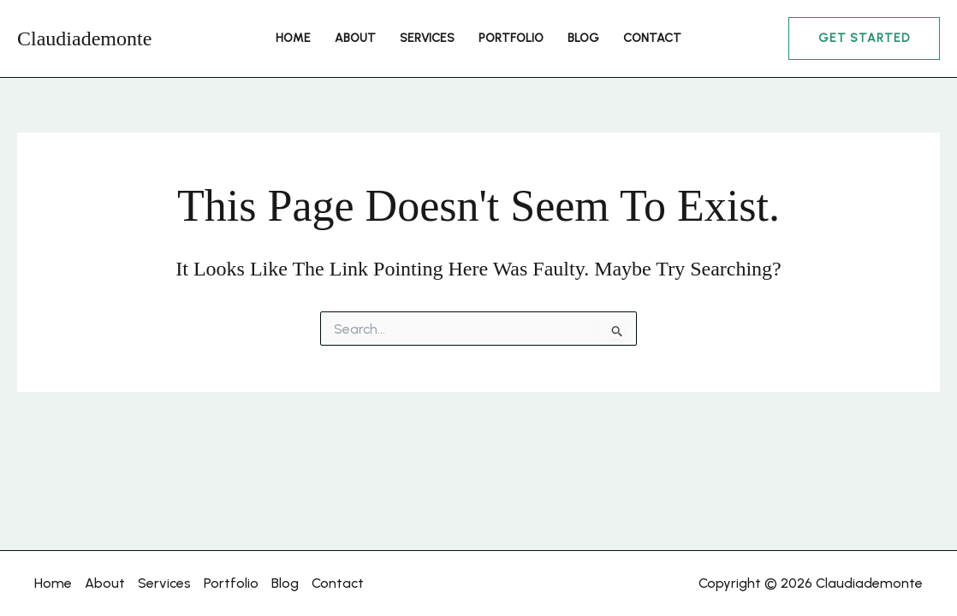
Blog (583, 38)
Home (293, 38)
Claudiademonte (84, 38)
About (355, 38)
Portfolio (511, 38)
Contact (652, 38)
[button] (864, 38)
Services (427, 38)
